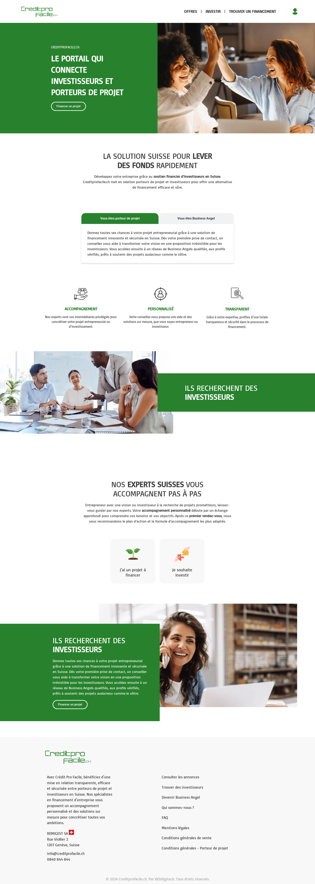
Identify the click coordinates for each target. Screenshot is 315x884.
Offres (190, 11)
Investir (213, 11)
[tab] (120, 218)
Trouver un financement (252, 11)
